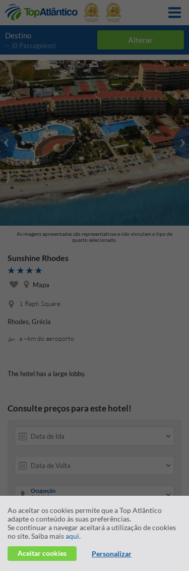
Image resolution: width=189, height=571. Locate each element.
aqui (72, 536)
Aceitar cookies (42, 553)
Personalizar (112, 553)
